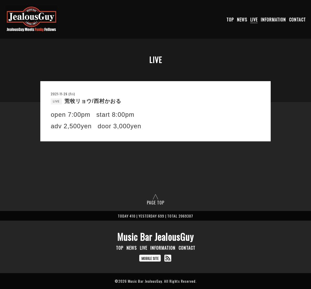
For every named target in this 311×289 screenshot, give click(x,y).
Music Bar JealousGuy (155, 236)
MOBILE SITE (150, 258)
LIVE (254, 19)
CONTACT (297, 19)
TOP (230, 19)
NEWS (242, 19)
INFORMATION (273, 19)
